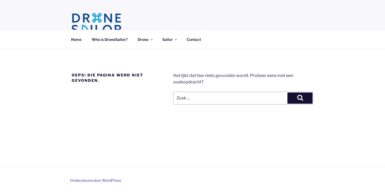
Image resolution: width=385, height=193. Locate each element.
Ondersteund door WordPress (95, 180)
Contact (194, 39)
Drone (145, 39)
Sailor (170, 39)
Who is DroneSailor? (110, 39)
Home (76, 39)
